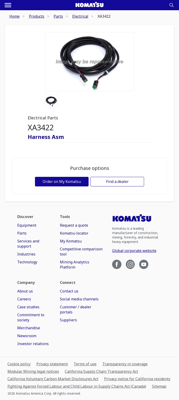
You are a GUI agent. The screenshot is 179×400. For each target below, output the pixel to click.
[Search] (171, 5)
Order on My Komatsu (62, 181)
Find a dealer (117, 181)
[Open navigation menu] (8, 5)
